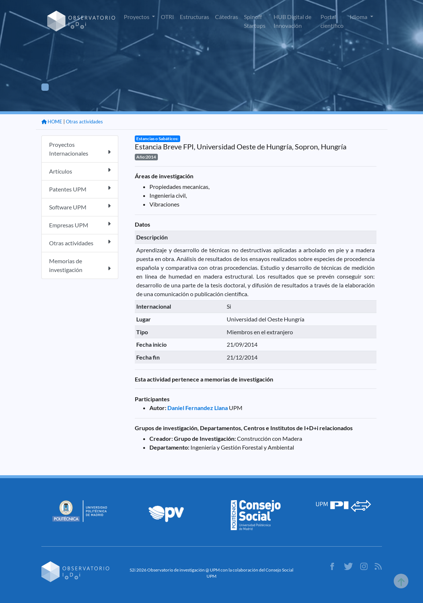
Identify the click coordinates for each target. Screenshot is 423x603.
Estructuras (194, 16)
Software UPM (80, 207)
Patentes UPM (80, 189)
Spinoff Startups (255, 21)
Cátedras (226, 16)
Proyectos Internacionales (80, 149)
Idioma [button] (359, 16)
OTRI (167, 16)
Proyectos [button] (137, 16)
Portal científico (332, 21)
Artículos (80, 171)
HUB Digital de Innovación (292, 21)
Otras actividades (84, 121)
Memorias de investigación (80, 265)
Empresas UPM (80, 224)
